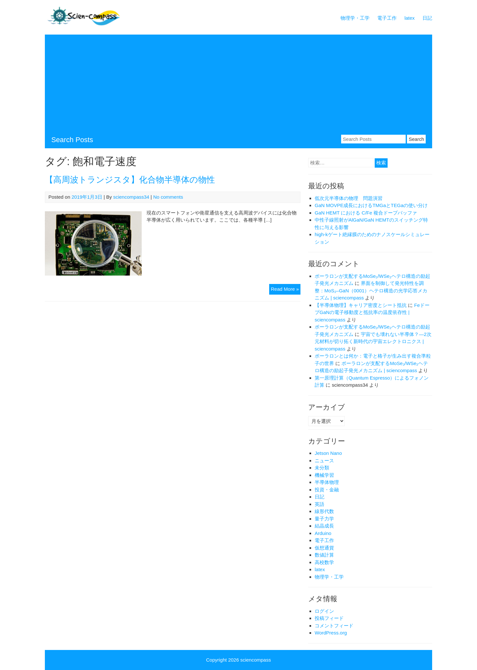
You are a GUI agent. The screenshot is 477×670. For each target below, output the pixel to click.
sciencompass (255, 660)
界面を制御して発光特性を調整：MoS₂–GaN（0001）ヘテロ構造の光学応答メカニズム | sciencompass (371, 290)
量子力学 (324, 518)
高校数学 (324, 562)
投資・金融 (327, 489)
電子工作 (387, 18)
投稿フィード (329, 618)
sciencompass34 (131, 197)
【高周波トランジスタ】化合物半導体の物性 (130, 179)
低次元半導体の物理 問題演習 (348, 198)
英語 (319, 504)
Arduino (323, 533)
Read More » (285, 290)
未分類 (322, 467)
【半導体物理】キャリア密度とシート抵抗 (361, 305)
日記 (427, 18)
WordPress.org (331, 632)
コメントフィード (334, 625)
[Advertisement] (238, 86)
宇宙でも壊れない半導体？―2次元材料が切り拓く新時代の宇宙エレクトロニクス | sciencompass (373, 341)
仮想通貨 (324, 547)
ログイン (324, 611)
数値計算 (324, 555)
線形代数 (324, 511)
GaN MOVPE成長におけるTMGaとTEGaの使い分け (371, 205)
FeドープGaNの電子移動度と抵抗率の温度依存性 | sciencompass (372, 312)
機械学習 (324, 475)
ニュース (324, 460)
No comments (168, 197)
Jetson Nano (328, 453)
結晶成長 (324, 526)
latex (409, 18)
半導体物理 (327, 482)
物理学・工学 (355, 18)
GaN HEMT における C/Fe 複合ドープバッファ (366, 212)
